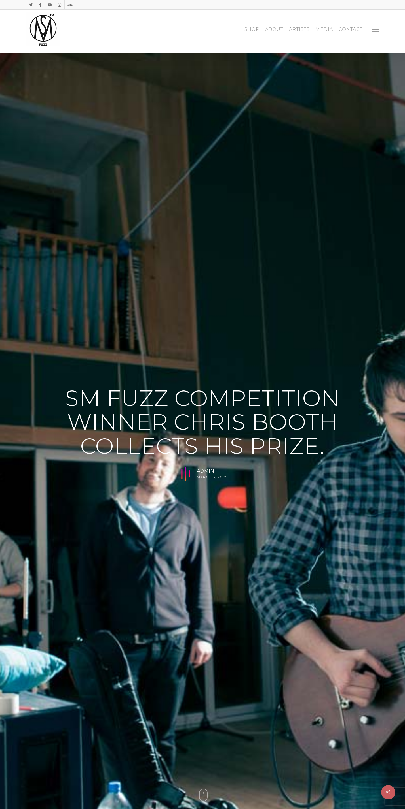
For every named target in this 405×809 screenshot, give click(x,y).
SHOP (252, 29)
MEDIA (324, 29)
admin (205, 471)
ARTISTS (299, 29)
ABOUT (274, 29)
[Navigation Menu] (375, 29)
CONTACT (351, 29)
